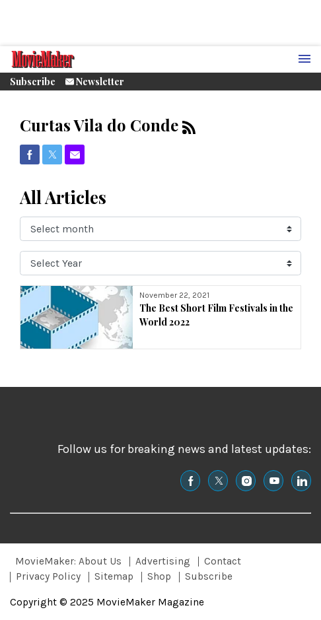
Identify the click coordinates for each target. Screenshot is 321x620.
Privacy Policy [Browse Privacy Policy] (48, 576)
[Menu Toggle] (304, 59)
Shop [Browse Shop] (159, 576)
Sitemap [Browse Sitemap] (113, 576)
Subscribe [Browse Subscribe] (208, 576)
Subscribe (32, 81)
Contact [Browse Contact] (222, 561)
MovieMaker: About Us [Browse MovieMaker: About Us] (68, 561)
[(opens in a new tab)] (30, 154)
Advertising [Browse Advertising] (162, 561)
